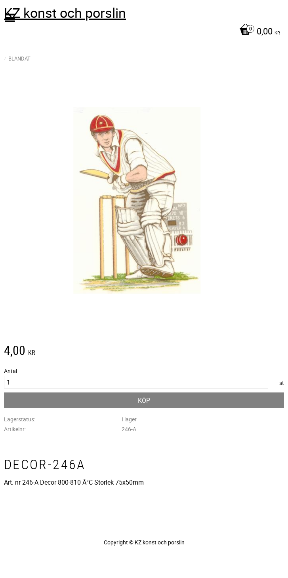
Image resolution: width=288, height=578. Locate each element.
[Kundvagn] (142, 32)
